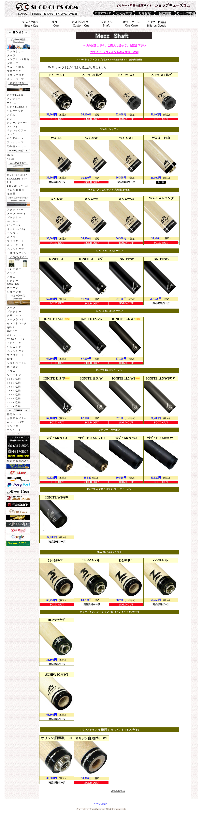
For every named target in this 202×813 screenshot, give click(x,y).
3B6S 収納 (14, 402)
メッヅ (11, 272)
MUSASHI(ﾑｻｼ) (18, 174)
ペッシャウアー (17, 130)
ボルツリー (14, 335)
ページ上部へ (101, 803)
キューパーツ (15, 79)
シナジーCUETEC (13, 282)
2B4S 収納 (14, 394)
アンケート (14, 430)
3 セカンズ (14, 347)
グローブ (13, 63)
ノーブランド (15, 319)
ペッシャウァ (15, 351)
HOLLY (12, 331)
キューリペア (15, 422)
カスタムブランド (18, 253)
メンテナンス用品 (18, 59)
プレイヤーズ (15, 142)
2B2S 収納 (14, 386)
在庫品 (11, 193)
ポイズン (12, 102)
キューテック (15, 110)
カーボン (13, 287)
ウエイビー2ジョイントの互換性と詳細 (114, 52)
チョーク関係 (15, 67)
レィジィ (12, 126)
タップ (11, 55)
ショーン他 (14, 291)
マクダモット (15, 138)
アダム (11, 114)
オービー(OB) (16, 229)
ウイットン (14, 374)
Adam (10, 159)
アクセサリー (15, 51)
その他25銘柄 (16, 189)
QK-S (11, 327)
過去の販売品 (118, 791)
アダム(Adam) (16, 209)
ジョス (11, 118)
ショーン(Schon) (18, 122)
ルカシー (13, 221)
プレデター (14, 98)
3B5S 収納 (14, 398)
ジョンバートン (17, 363)
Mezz (10, 155)
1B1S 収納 (14, 378)
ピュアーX (14, 225)
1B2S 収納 (14, 382)
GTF (10, 359)
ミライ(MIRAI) (17, 106)
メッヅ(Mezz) (16, 94)
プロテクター (15, 71)
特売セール (14, 414)
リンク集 (13, 426)
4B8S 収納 (14, 406)
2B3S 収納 (14, 390)
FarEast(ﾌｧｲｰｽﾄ (18, 185)
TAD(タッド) (15, 339)
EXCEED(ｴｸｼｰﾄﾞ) (17, 180)
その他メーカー (17, 146)
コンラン (12, 134)
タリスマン (14, 315)
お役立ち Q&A (16, 418)
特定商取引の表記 (18, 461)
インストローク (17, 323)
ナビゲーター (15, 343)
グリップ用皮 (15, 75)
